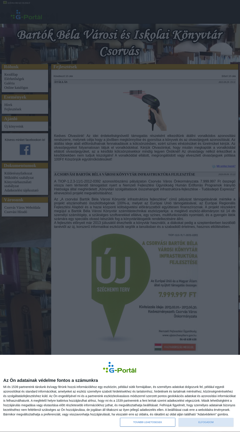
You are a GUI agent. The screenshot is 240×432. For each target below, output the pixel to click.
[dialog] (120, 393)
